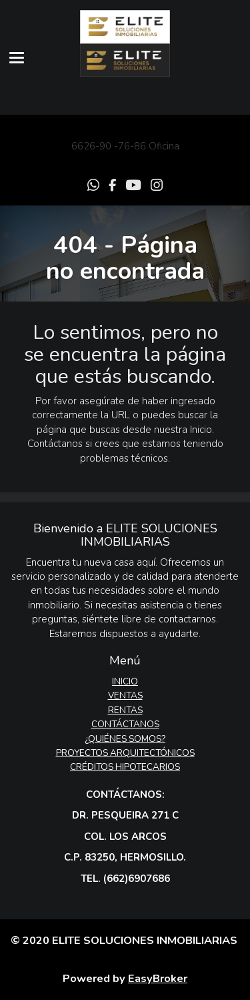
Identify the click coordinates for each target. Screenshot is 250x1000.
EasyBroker (157, 978)
